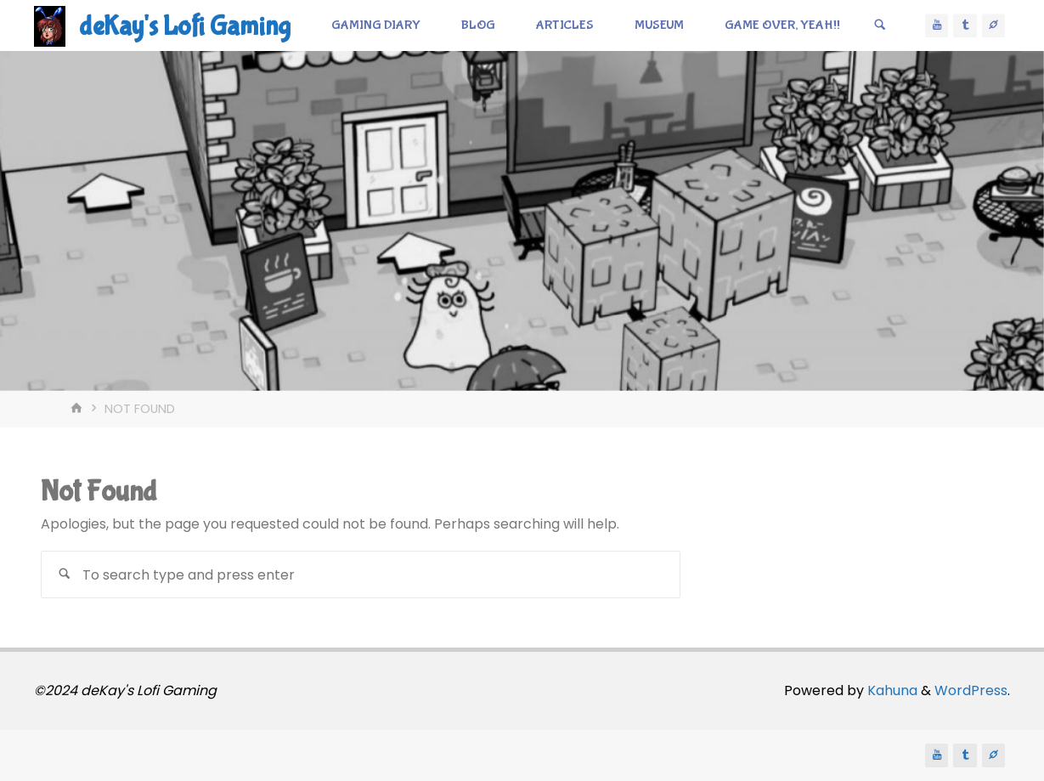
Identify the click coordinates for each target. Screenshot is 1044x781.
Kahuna (890, 690)
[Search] (880, 25)
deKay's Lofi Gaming (185, 26)
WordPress (970, 690)
